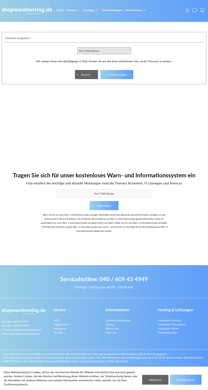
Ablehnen (155, 380)
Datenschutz (61, 324)
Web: (21, 333)
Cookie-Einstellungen (118, 320)
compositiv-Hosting (169, 320)
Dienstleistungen (168, 332)
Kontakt (58, 332)
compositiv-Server (168, 328)
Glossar (110, 324)
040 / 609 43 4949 (124, 278)
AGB (56, 320)
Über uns (111, 332)
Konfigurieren (186, 380)
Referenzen (112, 328)
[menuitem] (60, 9)
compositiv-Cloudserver (172, 324)
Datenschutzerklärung (122, 231)
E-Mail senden (119, 74)
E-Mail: (22, 329)
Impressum (60, 328)
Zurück (83, 74)
